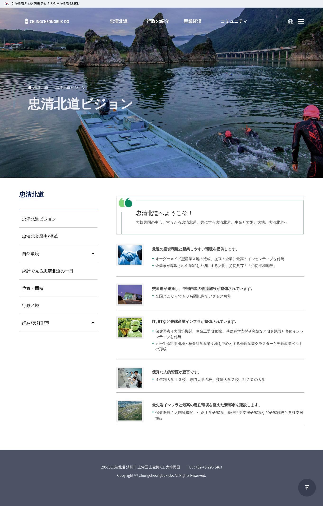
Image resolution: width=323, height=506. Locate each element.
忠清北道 (40, 88)
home (30, 87)
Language (291, 22)
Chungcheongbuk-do (44, 23)
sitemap (301, 22)
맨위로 (307, 488)
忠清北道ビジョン (70, 88)
